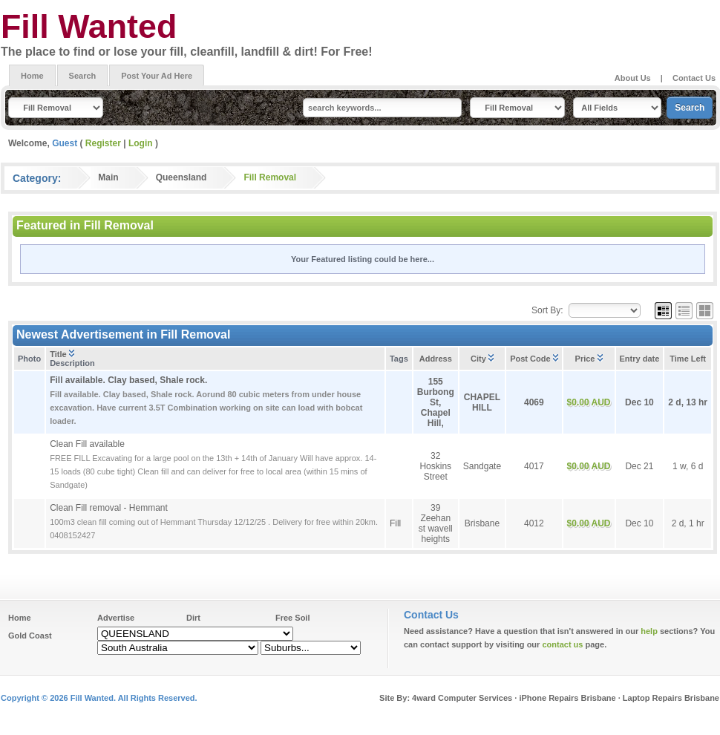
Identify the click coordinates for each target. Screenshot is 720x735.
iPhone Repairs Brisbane (567, 697)
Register (103, 143)
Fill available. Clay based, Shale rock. (128, 380)
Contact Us (694, 78)
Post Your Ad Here (156, 75)
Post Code (533, 358)
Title (61, 354)
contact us (562, 644)
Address (435, 358)
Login (140, 143)
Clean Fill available (87, 444)
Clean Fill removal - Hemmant (109, 508)
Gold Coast (30, 635)
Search (82, 75)
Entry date (640, 358)
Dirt (193, 617)
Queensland (181, 177)
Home (32, 75)
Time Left (688, 358)
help (649, 631)
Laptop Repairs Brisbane (671, 697)
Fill (395, 523)
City (482, 358)
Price (589, 358)
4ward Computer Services (462, 697)
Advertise (115, 617)
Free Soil (292, 617)
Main (108, 177)
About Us (633, 78)
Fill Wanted (89, 26)
